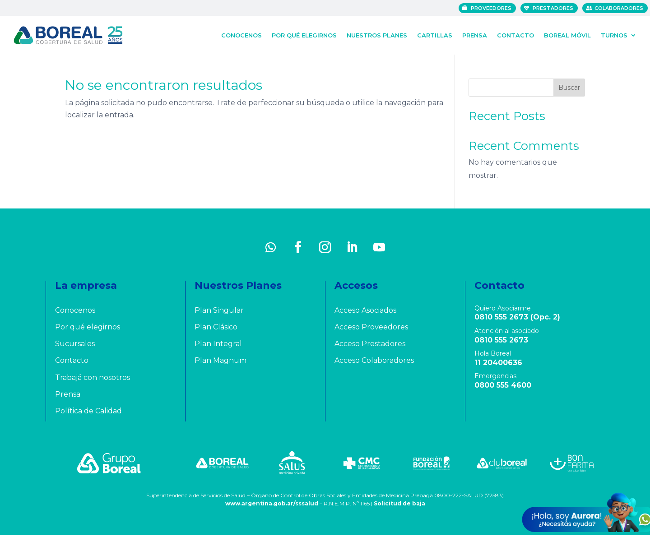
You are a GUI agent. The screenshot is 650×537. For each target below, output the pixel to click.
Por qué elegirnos (304, 34)
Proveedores (493, 8)
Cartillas (434, 34)
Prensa (474, 34)
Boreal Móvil (567, 34)
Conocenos (241, 34)
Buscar (569, 90)
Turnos (614, 34)
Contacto (515, 34)
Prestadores (555, 8)
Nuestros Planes (377, 34)
